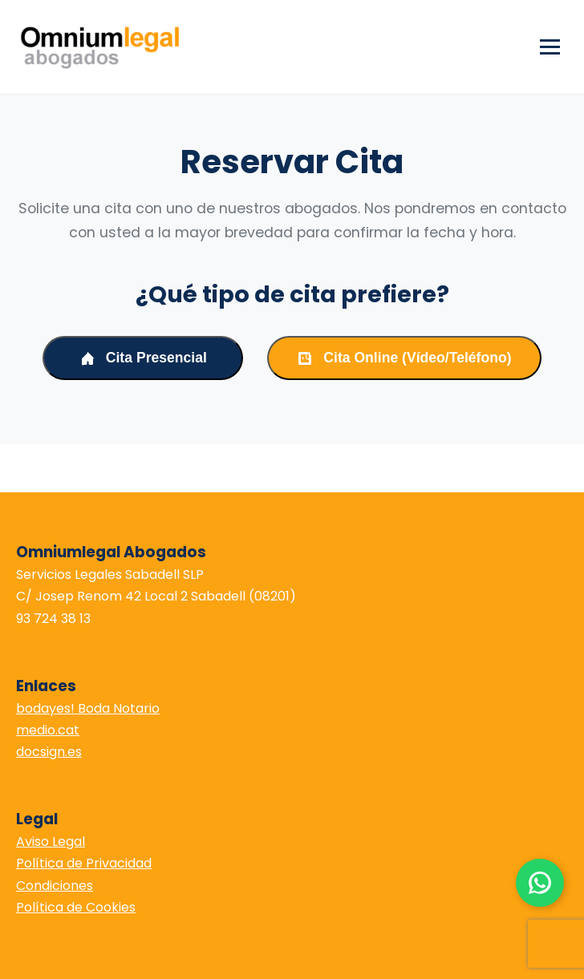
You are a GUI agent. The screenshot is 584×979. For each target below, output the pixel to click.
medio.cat (47, 730)
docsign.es (49, 751)
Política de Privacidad (84, 863)
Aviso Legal (50, 841)
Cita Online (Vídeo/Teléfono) (404, 358)
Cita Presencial (143, 358)
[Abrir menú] (550, 47)
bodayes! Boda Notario (88, 708)
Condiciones (54, 885)
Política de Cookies (76, 907)
